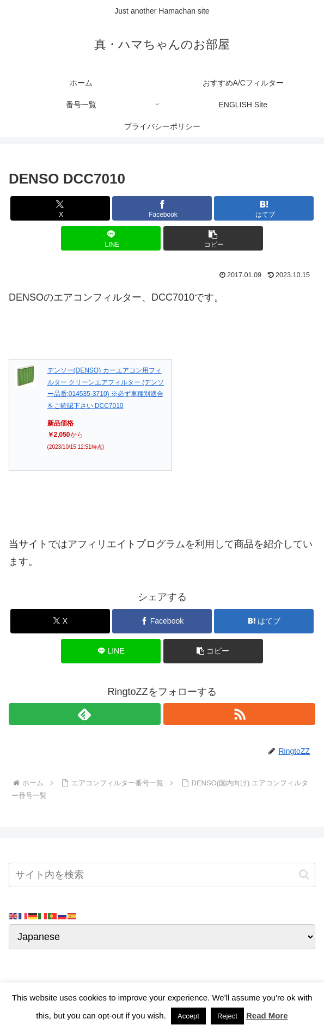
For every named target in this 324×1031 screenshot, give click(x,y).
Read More (267, 1015)
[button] (213, 238)
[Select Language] (162, 936)
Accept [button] (188, 1016)
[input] (162, 875)
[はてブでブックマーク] (264, 208)
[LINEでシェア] (111, 238)
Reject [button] (227, 1016)
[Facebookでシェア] (162, 208)
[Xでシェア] (60, 208)
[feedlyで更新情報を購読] (85, 714)
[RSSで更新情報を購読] (239, 714)
